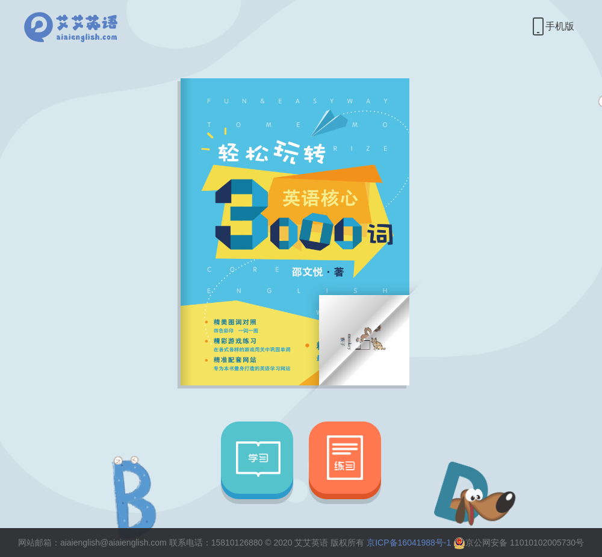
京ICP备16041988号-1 (409, 542)
